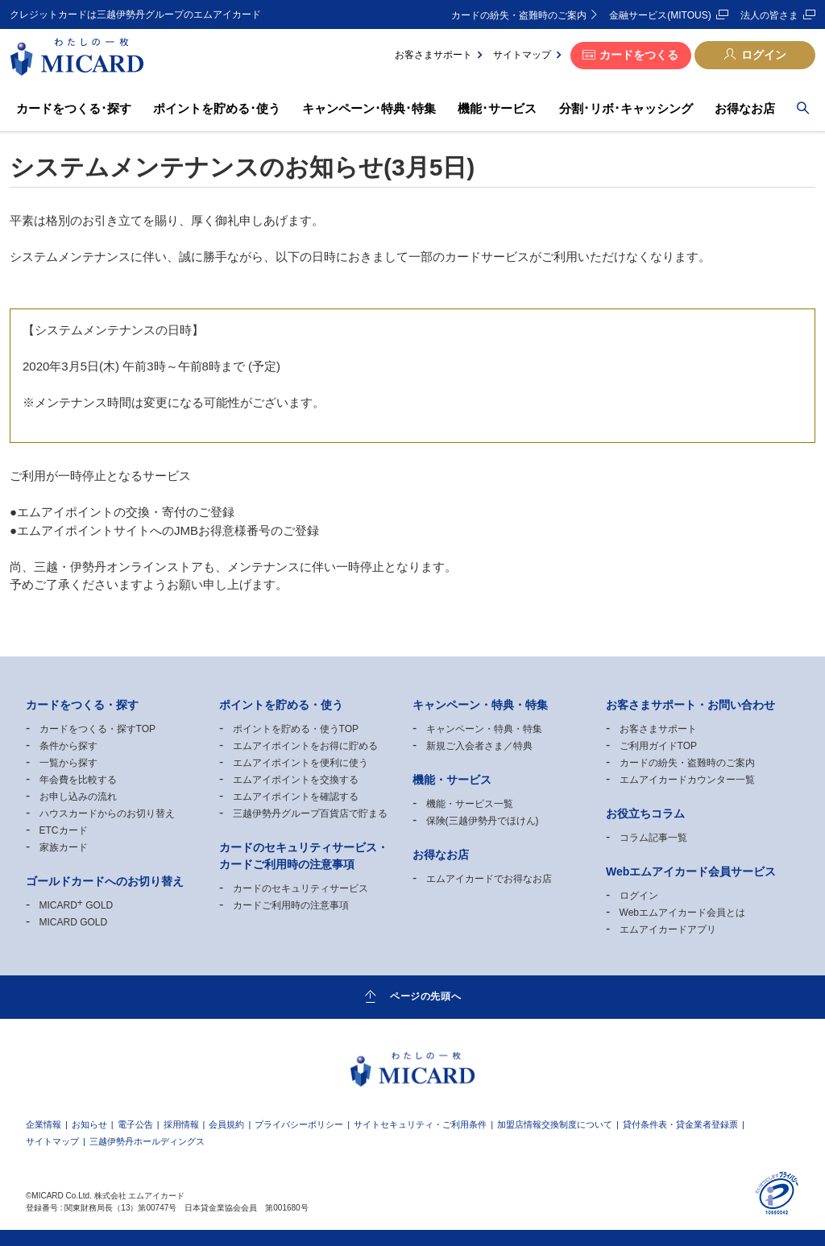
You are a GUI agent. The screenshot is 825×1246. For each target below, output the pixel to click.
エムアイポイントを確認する (296, 796)
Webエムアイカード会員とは (682, 912)
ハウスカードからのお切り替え (107, 813)
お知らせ (89, 1124)
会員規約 (226, 1124)
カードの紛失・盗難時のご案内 (519, 15)
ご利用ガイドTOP (658, 745)
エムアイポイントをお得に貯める (305, 745)
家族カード (63, 847)
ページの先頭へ (425, 996)
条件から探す (68, 745)
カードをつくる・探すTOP (97, 729)
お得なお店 (745, 108)
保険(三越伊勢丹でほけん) (482, 820)
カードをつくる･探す (73, 108)
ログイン (763, 54)
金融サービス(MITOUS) (660, 15)
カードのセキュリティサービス (300, 888)
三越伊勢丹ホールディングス (147, 1141)
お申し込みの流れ (78, 796)
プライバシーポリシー (299, 1124)
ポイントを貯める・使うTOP (296, 729)
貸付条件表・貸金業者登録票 (680, 1124)
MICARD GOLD (76, 905)
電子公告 (135, 1124)
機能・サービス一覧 (469, 803)
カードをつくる (638, 54)
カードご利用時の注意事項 (291, 905)
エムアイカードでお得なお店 (489, 878)
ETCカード (63, 830)
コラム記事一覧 (653, 837)
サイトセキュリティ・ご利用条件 (420, 1124)
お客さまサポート (433, 54)
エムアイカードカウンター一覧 (687, 779)
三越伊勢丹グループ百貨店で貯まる (310, 813)
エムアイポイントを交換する (296, 779)
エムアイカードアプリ (668, 929)
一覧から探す (68, 762)
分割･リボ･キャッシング (626, 108)
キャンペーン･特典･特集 (369, 108)
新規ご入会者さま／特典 (479, 745)
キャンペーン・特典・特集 (484, 729)
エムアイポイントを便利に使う (300, 762)
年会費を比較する (78, 779)
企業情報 (43, 1124)
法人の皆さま (769, 15)
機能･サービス (497, 108)
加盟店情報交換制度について (554, 1124)
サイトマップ (522, 54)
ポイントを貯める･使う (216, 108)
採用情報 (181, 1124)
